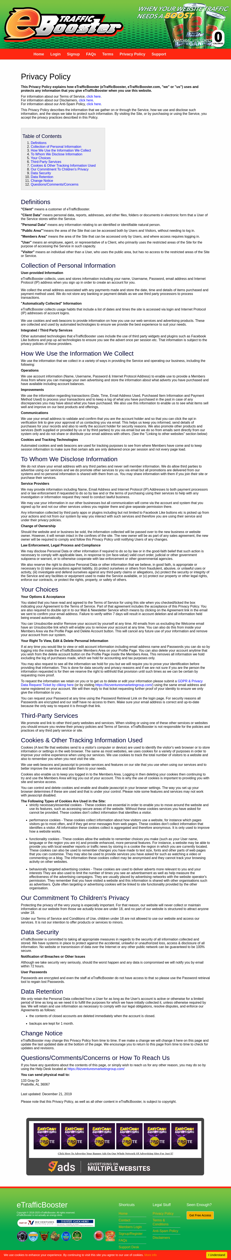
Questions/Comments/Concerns (55, 184)
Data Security (41, 173)
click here (93, 96)
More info (150, 1255)
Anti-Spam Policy (165, 1231)
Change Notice (42, 180)
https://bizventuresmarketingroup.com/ (123, 685)
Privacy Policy (163, 1213)
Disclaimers (161, 1237)
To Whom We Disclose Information (56, 154)
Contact (124, 1220)
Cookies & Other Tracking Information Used (63, 165)
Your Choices (41, 158)
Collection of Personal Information (56, 146)
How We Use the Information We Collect (61, 150)
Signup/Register (131, 1233)
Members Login (130, 1227)
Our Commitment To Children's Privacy (60, 169)
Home (123, 1213)
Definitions (39, 143)
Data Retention (42, 177)
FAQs (123, 1240)
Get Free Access (200, 1215)
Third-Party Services (46, 162)
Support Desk (129, 1247)
